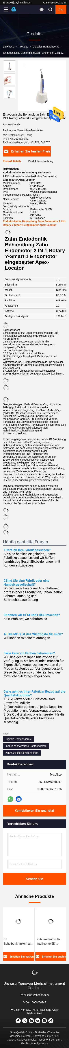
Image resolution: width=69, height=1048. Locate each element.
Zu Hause (8, 46)
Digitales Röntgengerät (46, 46)
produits (23, 46)
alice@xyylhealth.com (17, 2)
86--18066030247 (54, 2)
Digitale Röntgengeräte (18, 739)
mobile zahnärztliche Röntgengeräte (25, 745)
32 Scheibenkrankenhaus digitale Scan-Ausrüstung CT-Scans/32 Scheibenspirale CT (18, 942)
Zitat (60, 9)
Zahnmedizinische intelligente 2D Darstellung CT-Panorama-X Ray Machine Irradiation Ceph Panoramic (49, 942)
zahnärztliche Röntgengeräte (21, 752)
